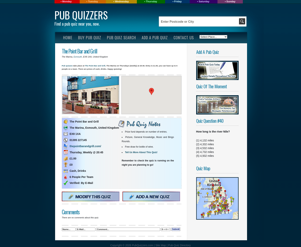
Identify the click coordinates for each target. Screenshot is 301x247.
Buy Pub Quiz (89, 37)
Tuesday (93, 1)
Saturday (204, 1)
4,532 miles (207, 148)
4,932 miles (207, 155)
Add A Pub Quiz (155, 37)
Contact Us (184, 37)
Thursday (151, 1)
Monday (67, 1)
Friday (178, 1)
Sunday (230, 1)
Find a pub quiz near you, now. (77, 24)
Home (67, 37)
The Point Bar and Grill (79, 51)
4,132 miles (207, 140)
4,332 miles (207, 144)
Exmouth (78, 57)
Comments (70, 212)
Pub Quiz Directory (179, 245)
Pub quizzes (67, 66)
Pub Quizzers (81, 15)
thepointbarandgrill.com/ (85, 146)
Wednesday (122, 1)
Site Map (161, 245)
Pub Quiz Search (121, 37)
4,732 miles (207, 152)
